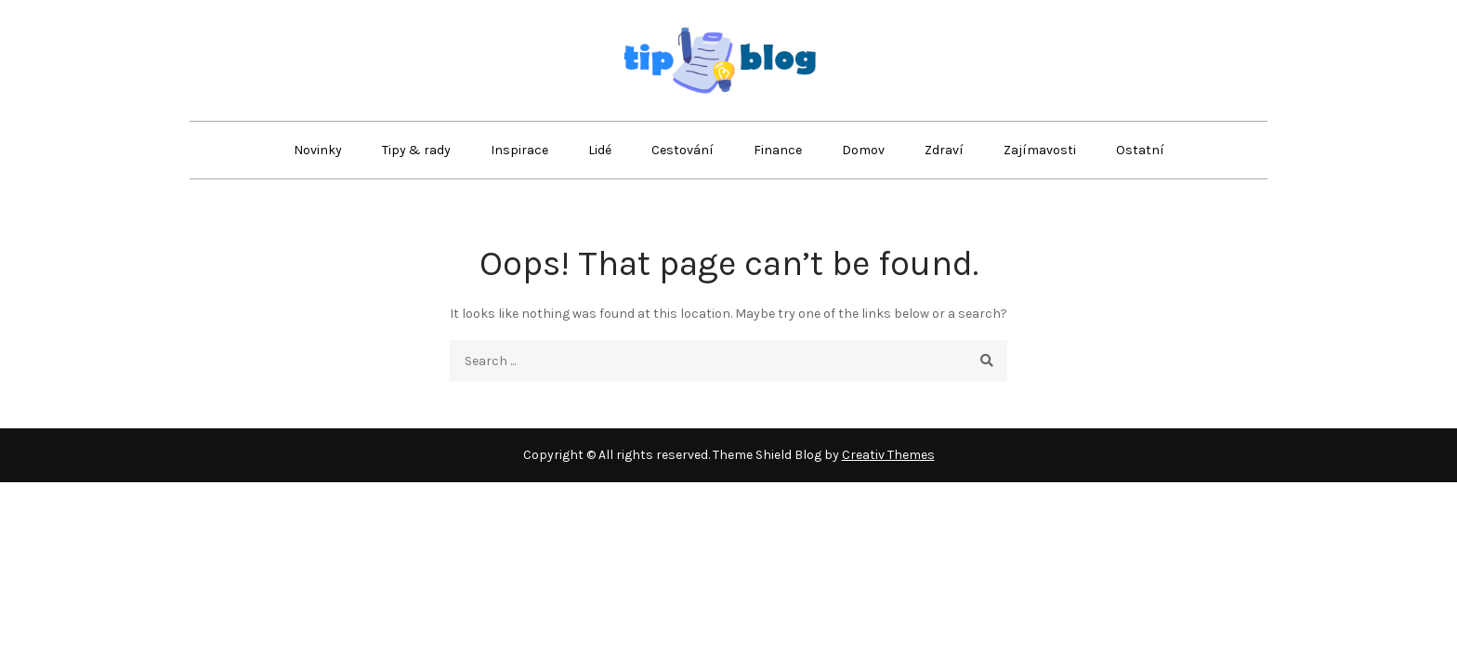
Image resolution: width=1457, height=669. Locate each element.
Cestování (682, 150)
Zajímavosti (1040, 150)
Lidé (599, 150)
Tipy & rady (416, 150)
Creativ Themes (888, 455)
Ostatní (1140, 150)
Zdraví (944, 150)
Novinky (318, 150)
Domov (863, 150)
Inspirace (519, 150)
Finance (778, 150)
